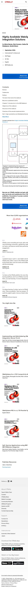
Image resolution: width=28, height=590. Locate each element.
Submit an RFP (5, 506)
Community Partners (7, 501)
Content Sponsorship (7, 511)
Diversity (3, 508)
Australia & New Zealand (8, 533)
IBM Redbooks (9, 65)
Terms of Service (5, 583)
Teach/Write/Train (6, 492)
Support (4, 516)
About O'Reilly (6, 489)
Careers (3, 494)
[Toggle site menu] (2, 2)
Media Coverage (6, 499)
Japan (3, 536)
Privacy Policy (5, 523)
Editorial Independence (7, 584)
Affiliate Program (6, 504)
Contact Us (4, 519)
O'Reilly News (5, 497)
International (5, 530)
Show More (5, 116)
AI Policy (3, 525)
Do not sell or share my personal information (12, 575)
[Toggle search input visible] (26, 2)
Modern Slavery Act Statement (8, 586)
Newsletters (4, 521)
